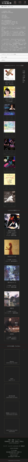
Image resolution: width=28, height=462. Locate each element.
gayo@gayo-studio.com (14, 456)
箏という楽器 (4, 57)
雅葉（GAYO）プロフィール (7, 6)
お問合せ (3, 60)
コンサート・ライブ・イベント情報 (8, 54)
